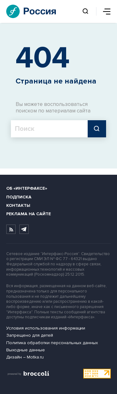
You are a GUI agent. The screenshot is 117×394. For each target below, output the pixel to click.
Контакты (18, 205)
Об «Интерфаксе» (26, 188)
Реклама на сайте (28, 213)
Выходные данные (25, 350)
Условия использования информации (45, 328)
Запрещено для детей (29, 335)
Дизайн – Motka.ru (25, 357)
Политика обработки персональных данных (52, 342)
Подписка (19, 197)
